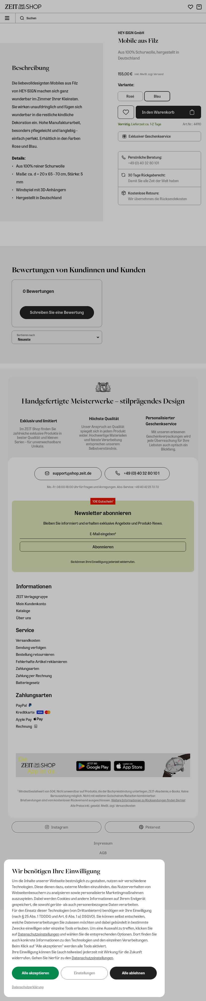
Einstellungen (84, 973)
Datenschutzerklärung (28, 986)
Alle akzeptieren (35, 973)
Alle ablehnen (133, 973)
